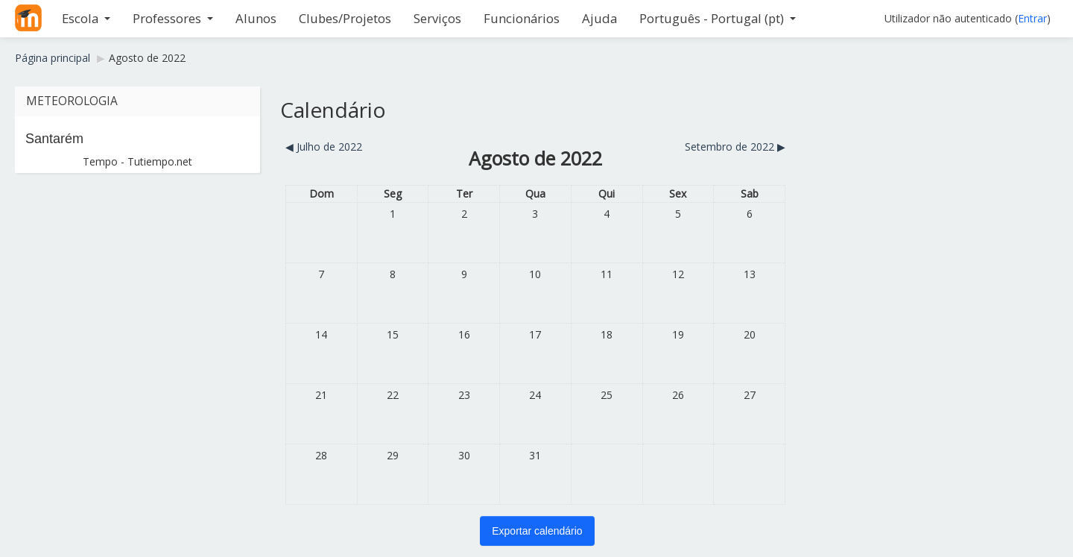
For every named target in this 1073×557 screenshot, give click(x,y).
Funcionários (522, 18)
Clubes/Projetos (345, 18)
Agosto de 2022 (147, 58)
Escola (86, 18)
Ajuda (599, 18)
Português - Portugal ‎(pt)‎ (717, 18)
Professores (173, 18)
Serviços (437, 18)
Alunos (255, 18)
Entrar (1032, 18)
